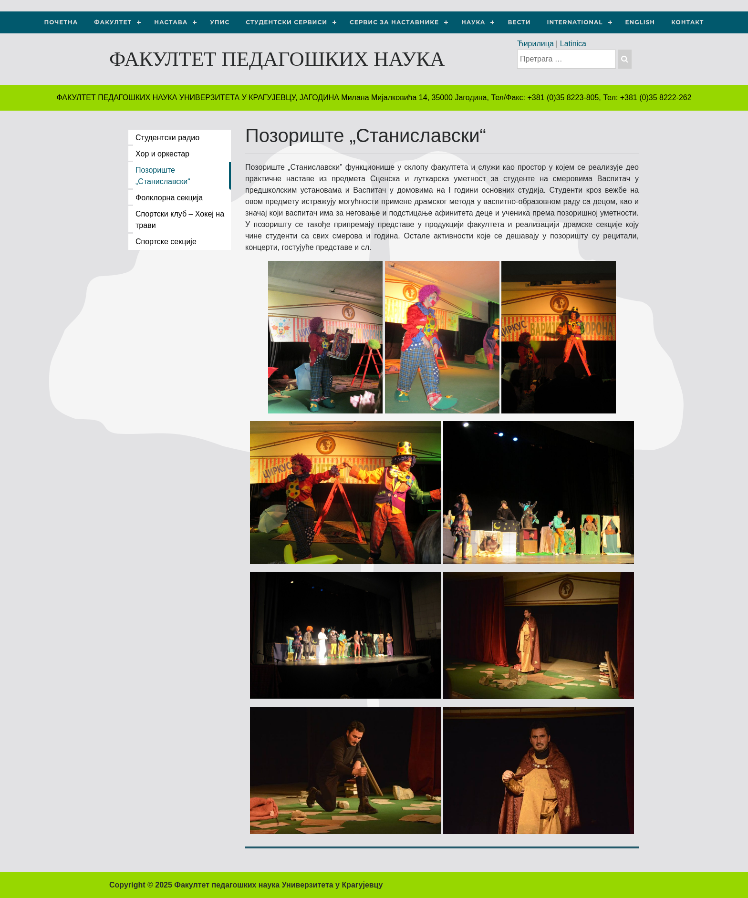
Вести (519, 22)
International (575, 22)
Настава (170, 22)
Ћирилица (535, 44)
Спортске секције (166, 241)
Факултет (113, 22)
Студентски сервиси (286, 22)
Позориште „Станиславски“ (162, 176)
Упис (219, 22)
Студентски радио (167, 138)
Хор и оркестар (162, 154)
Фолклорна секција (169, 198)
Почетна (61, 22)
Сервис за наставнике (394, 22)
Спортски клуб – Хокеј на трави (179, 219)
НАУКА (473, 22)
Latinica (573, 44)
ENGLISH (640, 22)
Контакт (687, 22)
